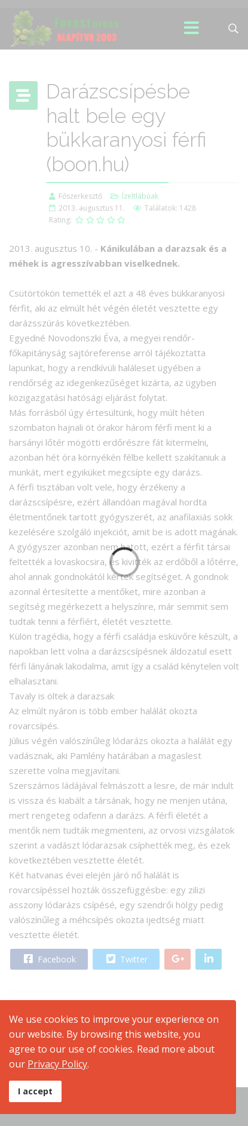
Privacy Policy (57, 1064)
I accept (35, 1091)
